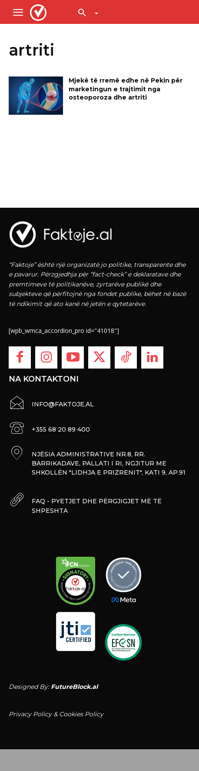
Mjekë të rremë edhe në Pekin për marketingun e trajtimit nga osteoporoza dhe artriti (125, 88)
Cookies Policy (81, 714)
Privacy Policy (30, 714)
